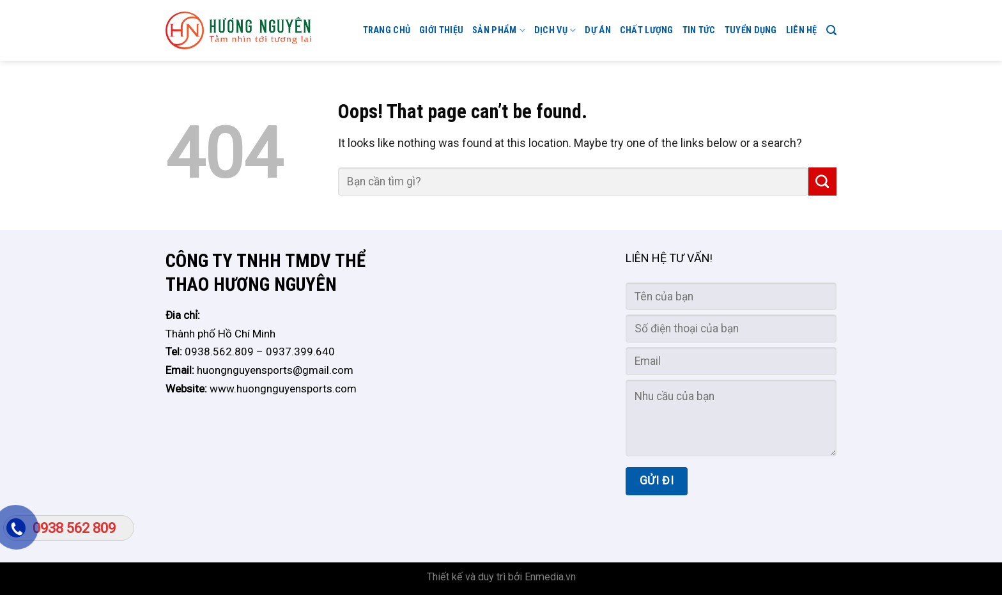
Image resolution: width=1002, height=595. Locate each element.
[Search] (831, 30)
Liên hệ (801, 30)
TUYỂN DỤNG (751, 30)
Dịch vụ (555, 30)
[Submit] (822, 181)
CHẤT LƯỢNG (647, 30)
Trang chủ (387, 30)
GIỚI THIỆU (441, 30)
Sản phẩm (498, 30)
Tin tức (699, 30)
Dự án (597, 30)
